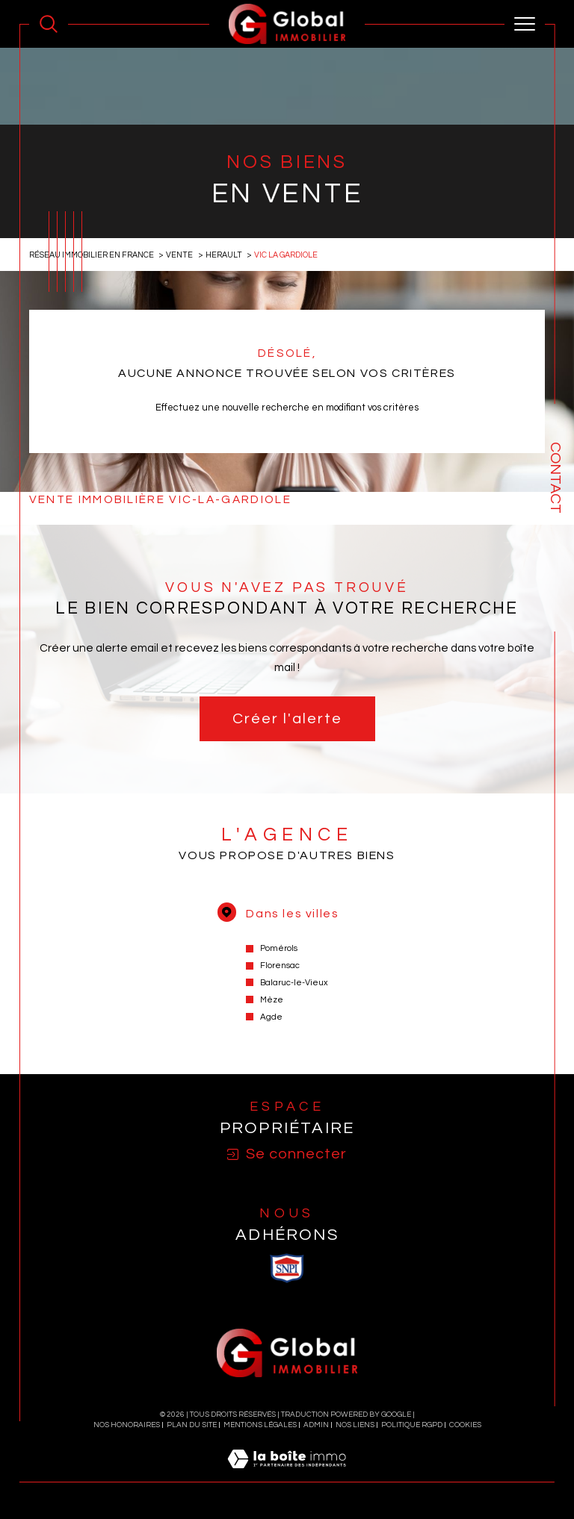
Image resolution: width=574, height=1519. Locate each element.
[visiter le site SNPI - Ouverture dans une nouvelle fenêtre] (287, 1268)
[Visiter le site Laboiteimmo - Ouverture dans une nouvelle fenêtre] (287, 1475)
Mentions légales (260, 1425)
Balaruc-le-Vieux (294, 983)
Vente (179, 255)
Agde (271, 1017)
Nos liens (355, 1425)
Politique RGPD (411, 1425)
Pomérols (278, 948)
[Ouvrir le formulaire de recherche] (48, 24)
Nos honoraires (126, 1425)
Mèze (271, 1000)
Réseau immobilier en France (91, 255)
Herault (224, 255)
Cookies (465, 1425)
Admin (316, 1425)
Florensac (280, 965)
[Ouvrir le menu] (524, 24)
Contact (555, 478)
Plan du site (192, 1425)
